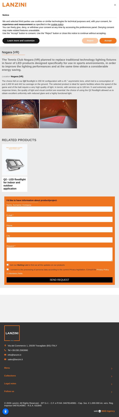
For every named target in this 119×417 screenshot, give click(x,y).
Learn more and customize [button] (21, 40)
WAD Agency (108, 404)
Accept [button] (108, 40)
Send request (59, 280)
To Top (59, 413)
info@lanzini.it (14, 348)
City (8, 236)
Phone (9, 225)
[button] (115, 4)
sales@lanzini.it (15, 352)
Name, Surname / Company (19, 205)
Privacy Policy (103, 269)
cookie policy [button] (57, 24)
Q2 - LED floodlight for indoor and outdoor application (15, 184)
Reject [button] (90, 40)
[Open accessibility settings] (5, 411)
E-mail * (10, 215)
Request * (11, 246)
